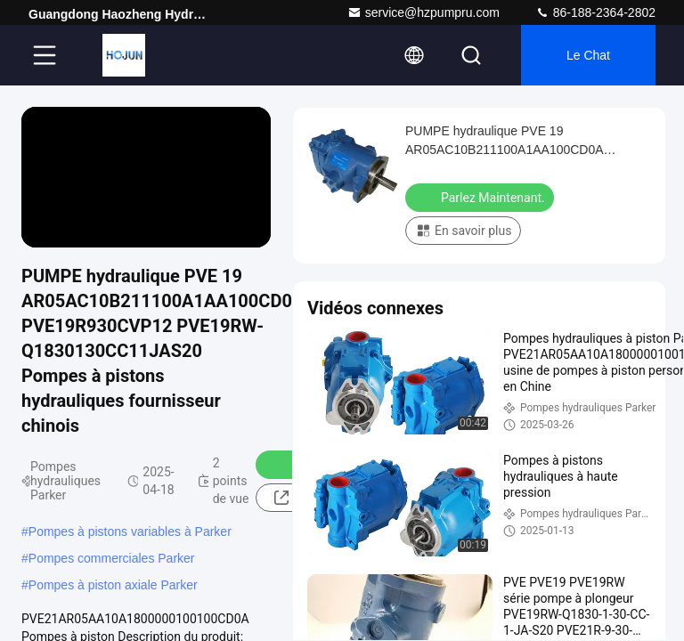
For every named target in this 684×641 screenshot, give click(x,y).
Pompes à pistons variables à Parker (130, 531)
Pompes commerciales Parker (111, 558)
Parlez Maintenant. (481, 197)
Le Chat (588, 55)
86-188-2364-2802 (595, 12)
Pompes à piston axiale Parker (113, 585)
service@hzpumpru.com (423, 12)
